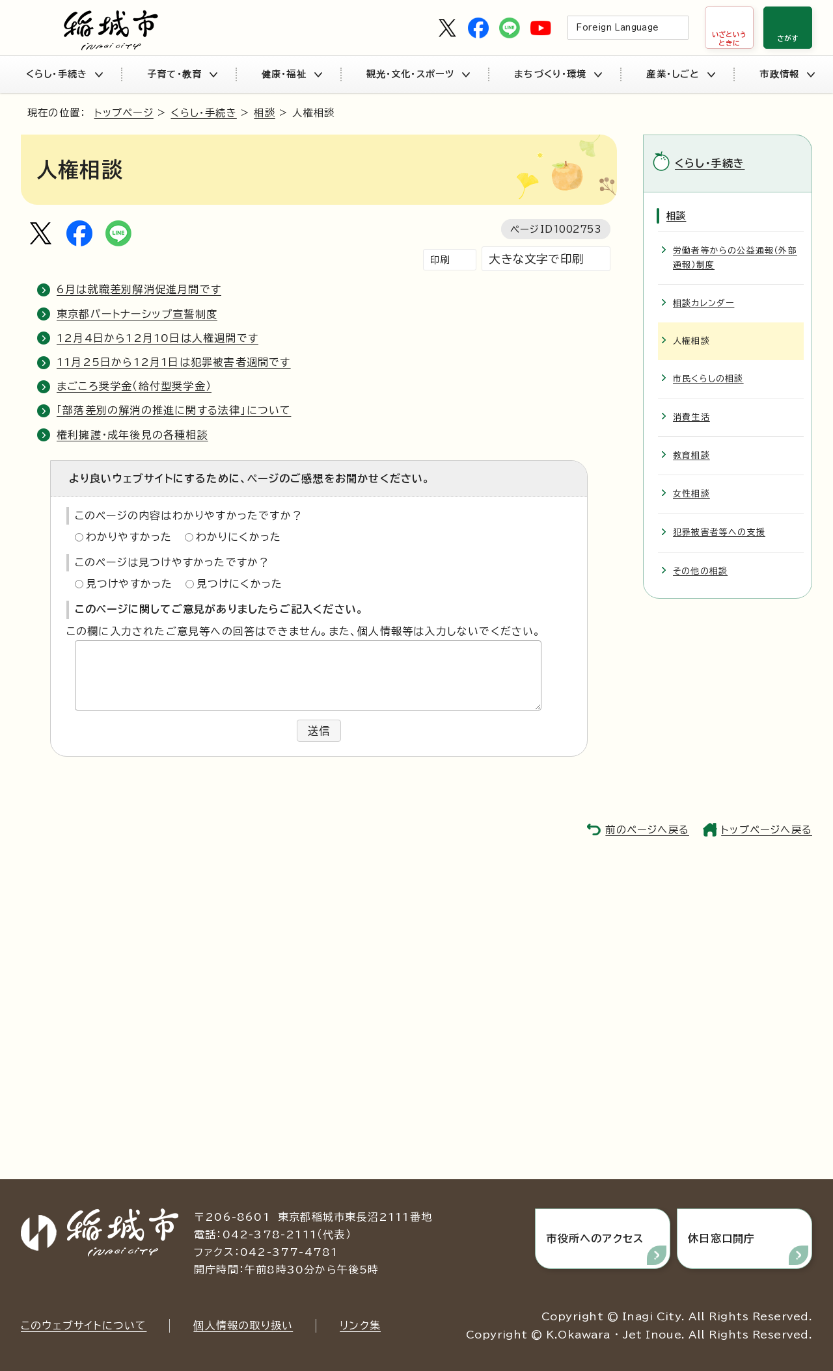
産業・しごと (680, 74)
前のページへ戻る (647, 830)
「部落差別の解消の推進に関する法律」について (174, 410)
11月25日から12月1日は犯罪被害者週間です (174, 362)
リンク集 (360, 1325)
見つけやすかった (129, 584)
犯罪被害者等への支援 (719, 532)
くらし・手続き (64, 74)
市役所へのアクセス (595, 1238)
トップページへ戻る (766, 830)
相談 (264, 113)
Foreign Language (617, 27)
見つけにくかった (240, 584)
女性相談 (691, 494)
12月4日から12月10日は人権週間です (157, 338)
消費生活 (691, 417)
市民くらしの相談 (708, 378)
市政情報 (786, 74)
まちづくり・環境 (557, 74)
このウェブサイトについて (83, 1325)
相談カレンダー (703, 303)
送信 (319, 730)
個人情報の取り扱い (243, 1325)
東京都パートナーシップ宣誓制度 (137, 314)
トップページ (124, 113)
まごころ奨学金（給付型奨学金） (134, 386)
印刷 (440, 260)
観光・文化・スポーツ (418, 74)
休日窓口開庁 (721, 1238)
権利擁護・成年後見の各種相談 (132, 435)
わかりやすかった (129, 537)
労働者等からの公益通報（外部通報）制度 (735, 257)
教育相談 (691, 455)
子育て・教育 (182, 74)
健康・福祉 (291, 74)
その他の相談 (700, 571)
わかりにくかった (239, 537)
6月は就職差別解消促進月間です (139, 289)
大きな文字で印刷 (536, 259)
